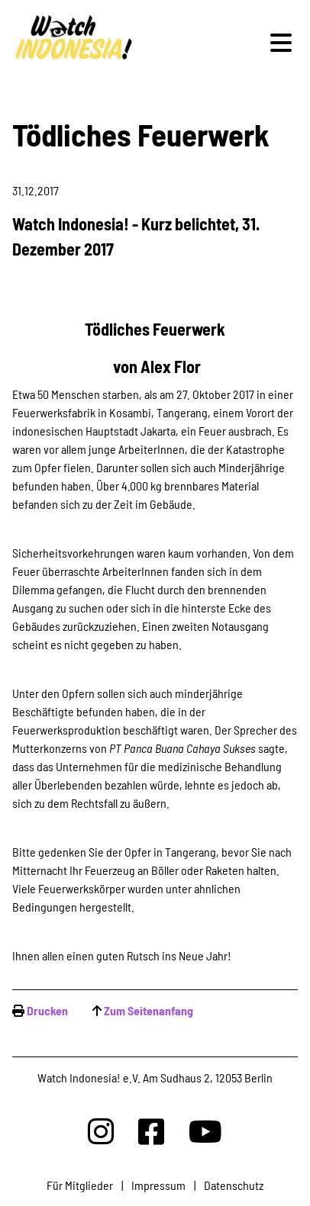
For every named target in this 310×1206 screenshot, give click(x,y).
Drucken (47, 1010)
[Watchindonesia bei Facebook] (151, 1131)
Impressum (158, 1185)
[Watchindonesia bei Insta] (101, 1131)
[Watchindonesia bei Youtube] (205, 1131)
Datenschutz (233, 1185)
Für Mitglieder (80, 1185)
